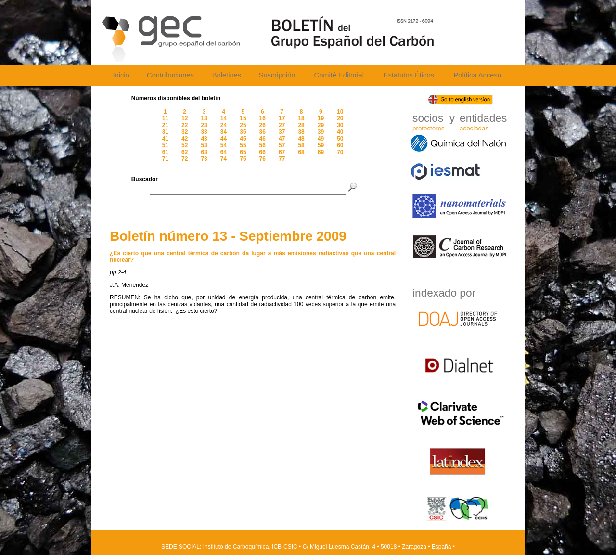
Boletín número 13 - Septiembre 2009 (228, 236)
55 (243, 145)
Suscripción (277, 75)
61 (165, 152)
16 (262, 118)
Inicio (121, 75)
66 (262, 152)
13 (204, 118)
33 (204, 132)
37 (282, 132)
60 (340, 145)
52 (184, 145)
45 (243, 138)
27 (282, 125)
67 (282, 152)
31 (165, 132)
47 (282, 138)
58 (301, 145)
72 (184, 158)
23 (204, 125)
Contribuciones (170, 75)
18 (301, 118)
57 (282, 145)
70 (340, 152)
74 (223, 158)
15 (243, 118)
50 (340, 138)
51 (165, 145)
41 (165, 138)
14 (223, 118)
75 (243, 158)
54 (223, 145)
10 (340, 111)
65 (243, 152)
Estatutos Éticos (409, 75)
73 (204, 158)
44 (223, 138)
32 (184, 132)
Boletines (226, 75)
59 (321, 145)
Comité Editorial (339, 75)
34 (223, 132)
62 (184, 152)
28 (301, 125)
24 (223, 125)
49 (321, 138)
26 (262, 125)
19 (321, 118)
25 (243, 125)
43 (204, 138)
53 (204, 145)
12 (184, 118)
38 (301, 132)
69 (321, 152)
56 (262, 145)
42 (184, 138)
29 (321, 125)
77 (282, 158)
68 (301, 152)
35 (243, 132)
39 (321, 132)
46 (262, 138)
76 (262, 158)
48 (301, 138)
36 (262, 132)
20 (340, 118)
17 (282, 118)
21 (165, 125)
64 (223, 152)
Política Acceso (477, 75)
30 (340, 125)
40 (340, 132)
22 (184, 125)
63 (204, 152)
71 (165, 158)
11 (165, 118)
